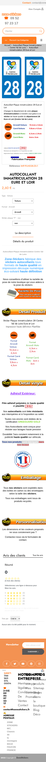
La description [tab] (23, 233)
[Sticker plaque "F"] (23, 223)
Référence (14, 166)
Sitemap (38, 688)
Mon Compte (36, 9)
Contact (23, 705)
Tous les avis (38, 555)
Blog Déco (36, 712)
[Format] (23, 212)
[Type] (23, 201)
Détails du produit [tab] (23, 241)
